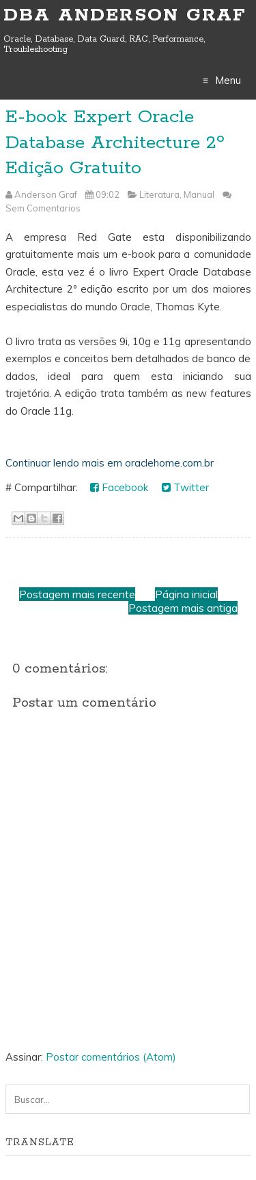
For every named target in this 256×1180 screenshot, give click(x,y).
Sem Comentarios (43, 208)
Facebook (119, 487)
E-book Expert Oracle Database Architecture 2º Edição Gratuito (115, 142)
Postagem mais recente (77, 594)
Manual (199, 194)
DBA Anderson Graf (124, 15)
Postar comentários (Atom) (111, 1056)
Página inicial (186, 594)
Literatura (159, 194)
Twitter (185, 487)
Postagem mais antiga (183, 608)
